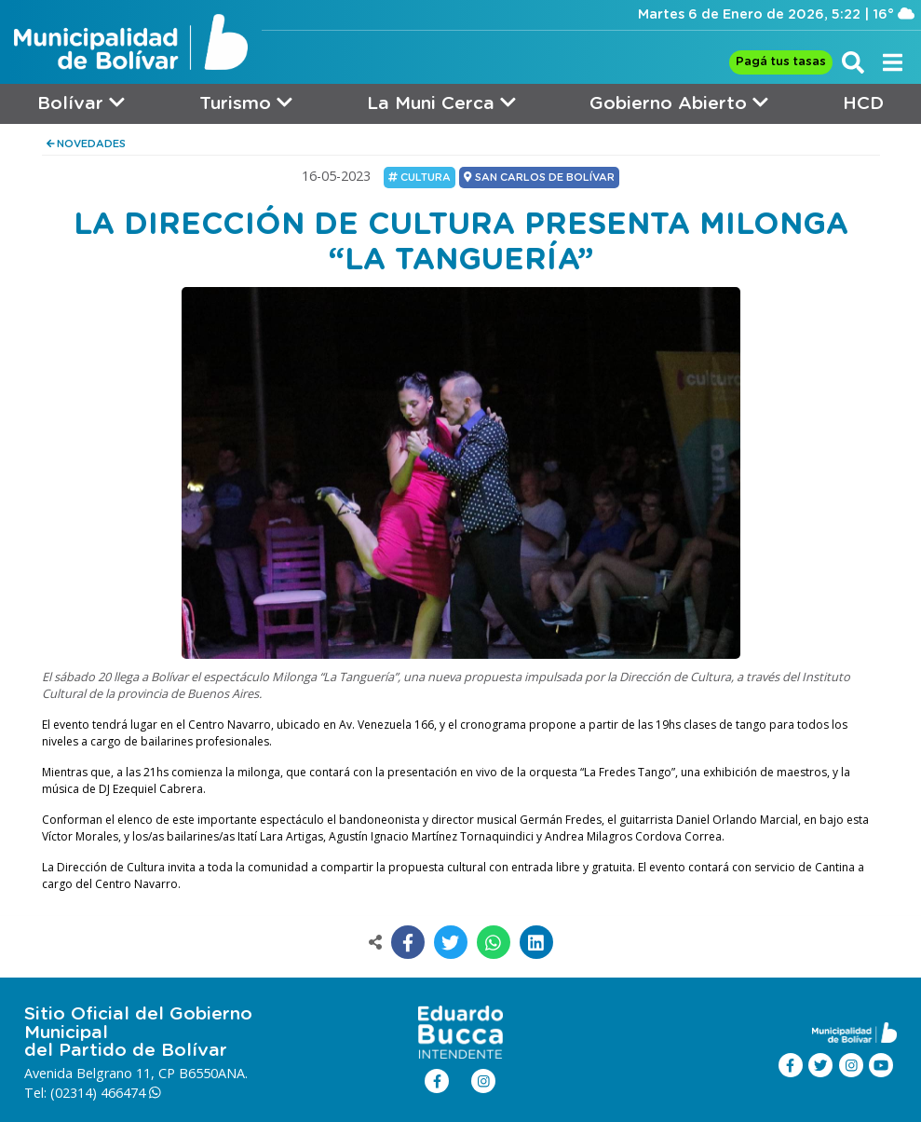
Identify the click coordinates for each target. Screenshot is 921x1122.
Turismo (245, 103)
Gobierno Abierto (678, 103)
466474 (131, 1092)
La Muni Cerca (441, 103)
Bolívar (81, 103)
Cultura (419, 177)
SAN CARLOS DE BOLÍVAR (539, 177)
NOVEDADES (87, 144)
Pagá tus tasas (781, 62)
